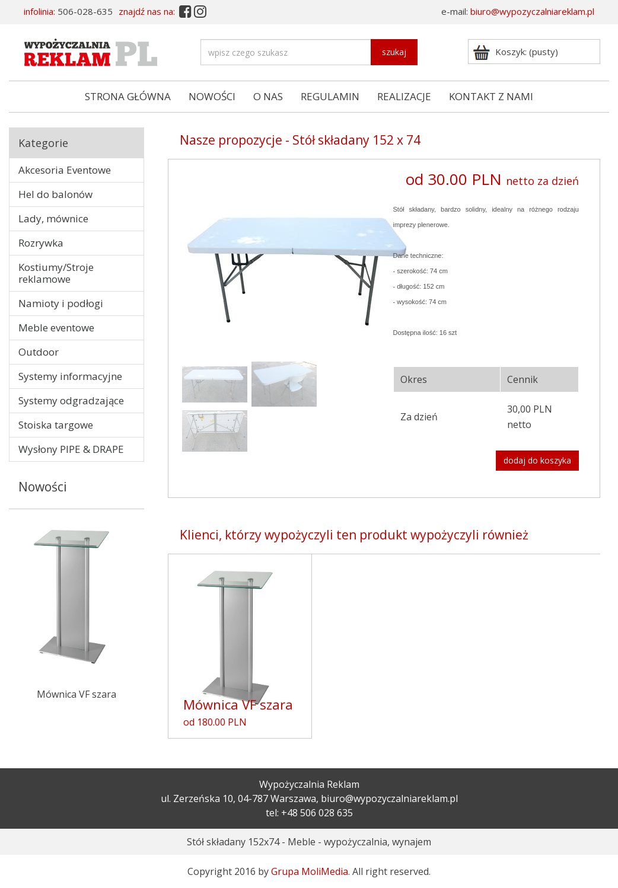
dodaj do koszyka (537, 460)
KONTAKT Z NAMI (491, 96)
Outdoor (38, 352)
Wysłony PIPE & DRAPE (71, 449)
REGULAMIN (330, 96)
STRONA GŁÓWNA (128, 96)
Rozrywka (40, 243)
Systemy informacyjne (70, 376)
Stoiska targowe (55, 425)
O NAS (268, 96)
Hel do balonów (55, 194)
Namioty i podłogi (60, 303)
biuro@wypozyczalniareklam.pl (532, 11)
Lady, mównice (53, 218)
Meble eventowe (56, 327)
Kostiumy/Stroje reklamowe (56, 273)
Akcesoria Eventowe (64, 170)
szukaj (394, 52)
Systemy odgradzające (71, 400)
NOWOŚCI (212, 96)
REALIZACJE (404, 96)
